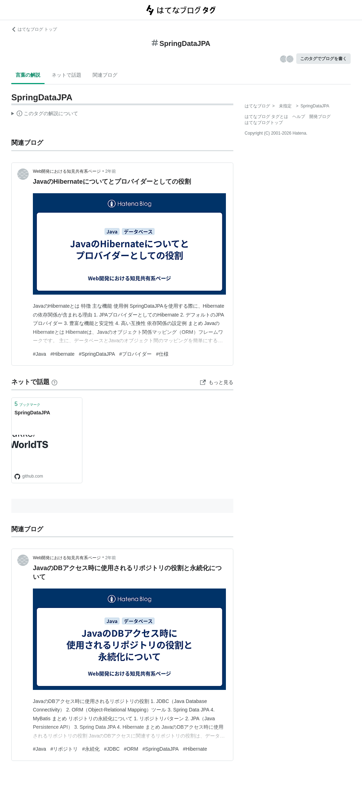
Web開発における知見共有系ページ (67, 171)
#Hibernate (62, 354)
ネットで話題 (66, 75)
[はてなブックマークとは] (54, 381)
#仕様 (162, 354)
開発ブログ (320, 116)
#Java (39, 354)
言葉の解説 (28, 75)
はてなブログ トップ (34, 29)
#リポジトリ (64, 749)
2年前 (110, 171)
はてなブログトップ (264, 122)
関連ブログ (105, 75)
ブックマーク (27, 404)
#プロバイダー (135, 354)
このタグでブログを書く (323, 58)
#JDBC (111, 749)
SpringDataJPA (32, 412)
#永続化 (91, 749)
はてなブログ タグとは (266, 116)
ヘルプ (298, 116)
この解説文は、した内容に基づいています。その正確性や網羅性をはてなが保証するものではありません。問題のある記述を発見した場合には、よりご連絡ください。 (44, 114)
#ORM (131, 749)
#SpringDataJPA (97, 354)
